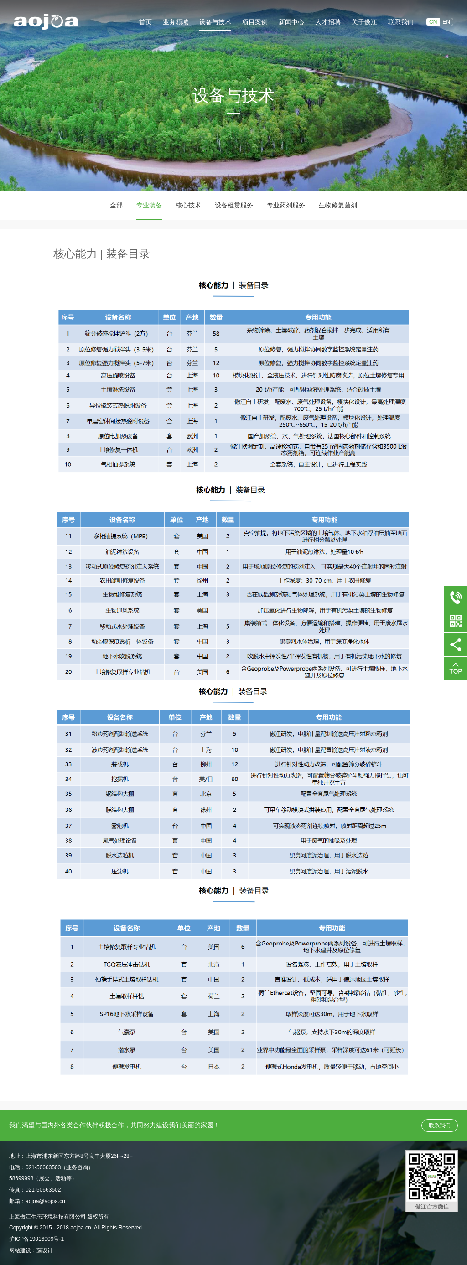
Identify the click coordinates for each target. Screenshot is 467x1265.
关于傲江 (364, 22)
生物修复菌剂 (338, 205)
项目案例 (255, 22)
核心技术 (188, 205)
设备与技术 (215, 22)
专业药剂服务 (286, 205)
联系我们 (401, 22)
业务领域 (175, 22)
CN (433, 22)
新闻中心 (291, 22)
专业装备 (149, 205)
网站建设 (20, 1250)
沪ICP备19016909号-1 (36, 1239)
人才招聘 (328, 22)
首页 (145, 22)
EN (446, 22)
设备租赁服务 (234, 205)
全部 (116, 205)
